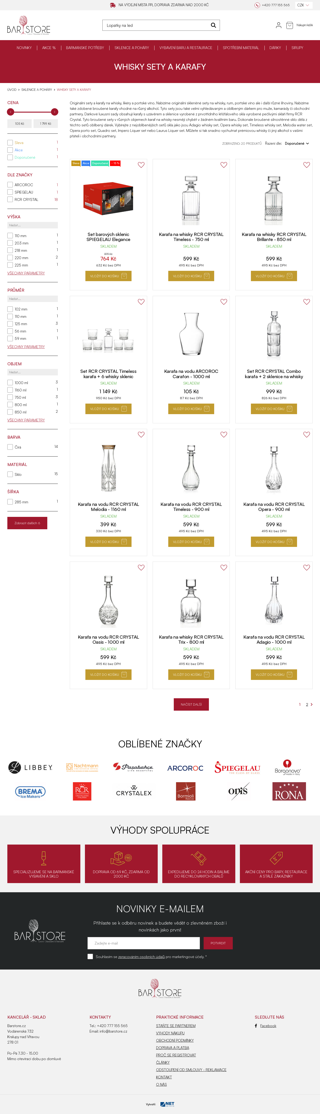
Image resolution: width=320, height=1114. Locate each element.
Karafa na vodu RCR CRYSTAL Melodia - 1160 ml (108, 506)
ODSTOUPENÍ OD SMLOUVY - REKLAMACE (191, 1069)
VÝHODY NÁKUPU (170, 1033)
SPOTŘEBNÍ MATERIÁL (241, 47)
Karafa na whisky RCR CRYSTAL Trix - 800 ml (191, 639)
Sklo (18, 474)
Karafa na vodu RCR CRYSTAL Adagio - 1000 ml (274, 639)
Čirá (18, 447)
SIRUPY (297, 47)
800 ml (21, 405)
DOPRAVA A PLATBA (172, 1047)
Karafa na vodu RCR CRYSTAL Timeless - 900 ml (191, 506)
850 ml (20, 412)
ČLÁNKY (163, 1062)
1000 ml (21, 383)
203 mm (21, 243)
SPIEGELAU (24, 192)
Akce (19, 150)
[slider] (10, 112)
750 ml (20, 397)
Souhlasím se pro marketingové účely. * (151, 956)
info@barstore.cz (113, 1031)
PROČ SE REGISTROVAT (176, 1055)
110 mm (20, 236)
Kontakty (100, 1017)
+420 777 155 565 (112, 1025)
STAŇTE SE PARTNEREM (176, 1025)
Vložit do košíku (108, 276)
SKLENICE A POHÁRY (132, 47)
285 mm (21, 502)
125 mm (21, 324)
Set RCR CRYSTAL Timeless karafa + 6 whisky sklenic (108, 373)
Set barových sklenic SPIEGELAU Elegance (109, 236)
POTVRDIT (218, 943)
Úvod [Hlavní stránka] (11, 89)
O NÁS (161, 1084)
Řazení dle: (287, 143)
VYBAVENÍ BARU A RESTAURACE (186, 47)
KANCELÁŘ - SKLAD (26, 1017)
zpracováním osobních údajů (141, 956)
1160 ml (20, 390)
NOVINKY (24, 47)
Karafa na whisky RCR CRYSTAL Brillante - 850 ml (274, 236)
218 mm (21, 250)
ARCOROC (24, 185)
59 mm (20, 338)
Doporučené (25, 157)
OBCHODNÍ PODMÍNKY (175, 1040)
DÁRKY (275, 47)
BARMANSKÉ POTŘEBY (85, 47)
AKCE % (49, 47)
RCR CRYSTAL (26, 199)
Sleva (19, 143)
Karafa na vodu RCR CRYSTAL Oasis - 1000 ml (108, 639)
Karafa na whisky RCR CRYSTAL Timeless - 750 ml (191, 236)
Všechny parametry (26, 273)
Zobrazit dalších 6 (27, 523)
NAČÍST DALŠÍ (191, 704)
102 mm (21, 309)
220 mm (21, 258)
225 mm (21, 265)
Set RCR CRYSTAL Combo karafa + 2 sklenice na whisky (274, 373)
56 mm (20, 331)
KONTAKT (164, 1077)
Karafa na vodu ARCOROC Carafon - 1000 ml (191, 373)
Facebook (265, 1025)
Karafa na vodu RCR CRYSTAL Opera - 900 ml (274, 506)
